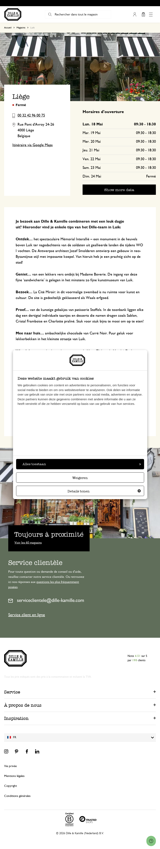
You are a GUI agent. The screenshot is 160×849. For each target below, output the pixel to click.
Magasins (21, 27)
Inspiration (16, 718)
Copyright (10, 785)
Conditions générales (17, 796)
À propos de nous (22, 705)
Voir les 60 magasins (28, 542)
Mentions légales (14, 776)
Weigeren (80, 478)
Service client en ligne (26, 615)
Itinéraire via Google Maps (32, 145)
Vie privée (10, 766)
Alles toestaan (82, 464)
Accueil (8, 27)
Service (12, 692)
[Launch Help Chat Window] (151, 841)
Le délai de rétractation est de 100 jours (82, 3)
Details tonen (104, 491)
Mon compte (134, 14)
